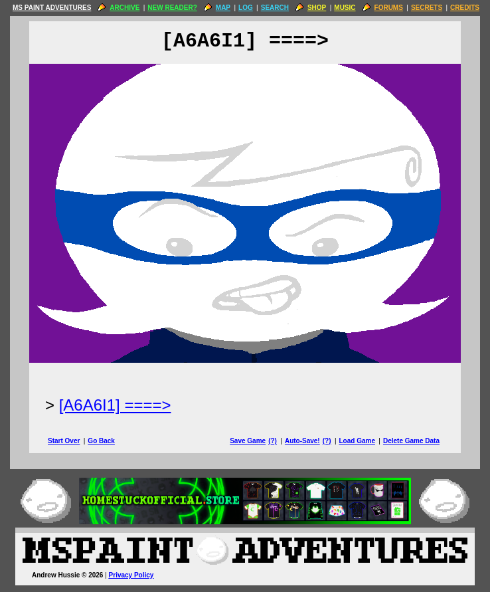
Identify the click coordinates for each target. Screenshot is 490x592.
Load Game (356, 440)
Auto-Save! (302, 440)
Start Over (64, 440)
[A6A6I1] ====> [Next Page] (115, 405)
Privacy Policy (131, 575)
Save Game (248, 440)
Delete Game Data (411, 440)
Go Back (101, 440)
